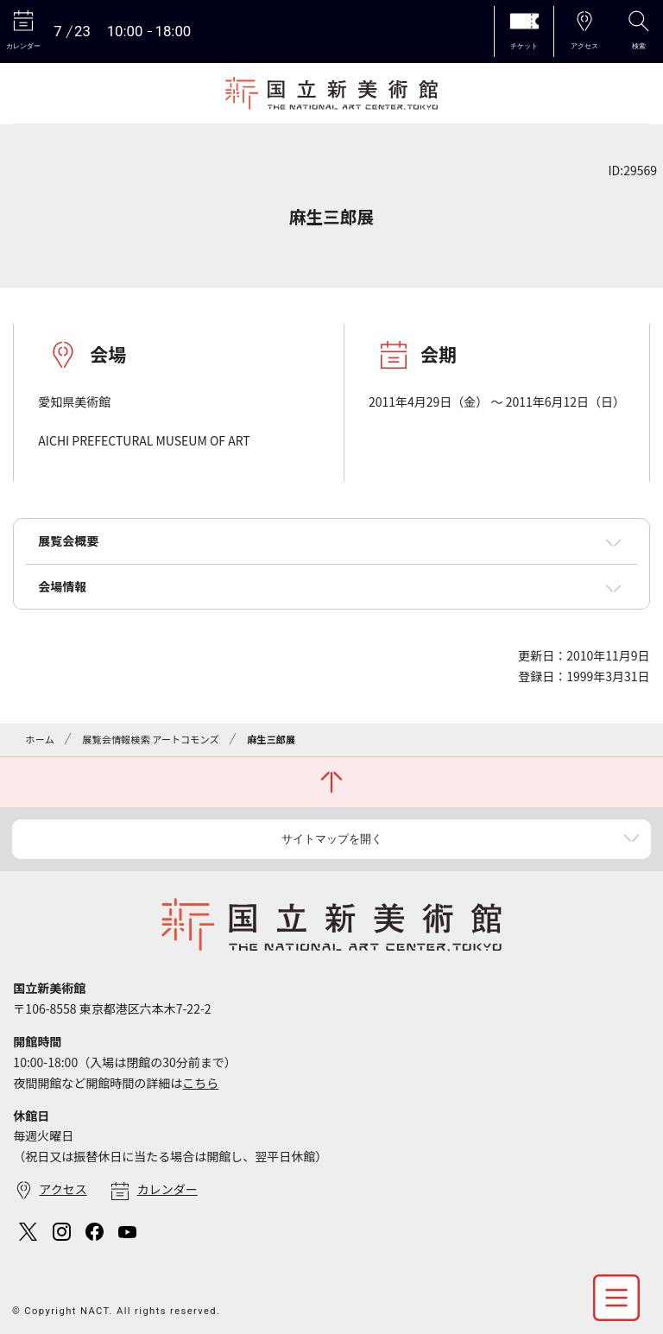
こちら (200, 1082)
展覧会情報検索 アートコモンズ (150, 739)
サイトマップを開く (331, 838)
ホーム (40, 739)
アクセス (62, 1189)
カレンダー (167, 1189)
